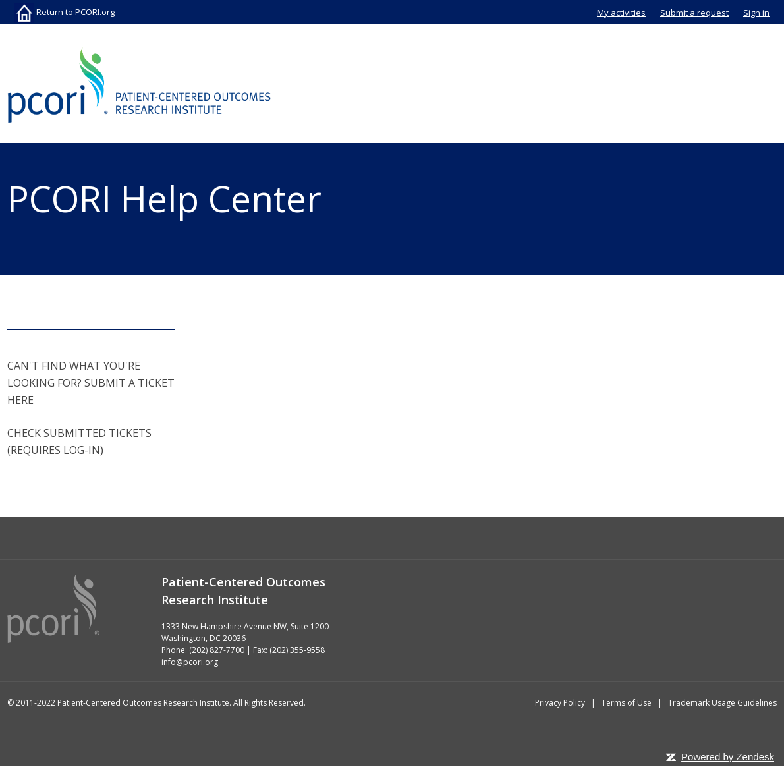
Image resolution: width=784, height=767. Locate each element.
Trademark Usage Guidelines (722, 702)
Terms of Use (627, 702)
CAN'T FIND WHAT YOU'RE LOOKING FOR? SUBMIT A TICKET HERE (91, 382)
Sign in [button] (756, 12)
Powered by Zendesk (727, 756)
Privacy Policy (560, 702)
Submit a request (694, 12)
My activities (621, 12)
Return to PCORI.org (64, 12)
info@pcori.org (189, 662)
